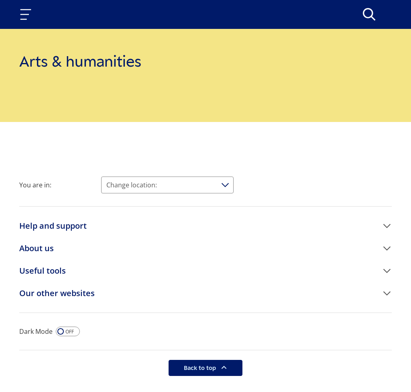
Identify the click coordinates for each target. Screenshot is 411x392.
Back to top (201, 367)
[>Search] (369, 14)
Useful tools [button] (42, 270)
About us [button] (36, 248)
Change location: (131, 185)
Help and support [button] (53, 225)
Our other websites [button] (57, 293)
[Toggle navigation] (27, 14)
